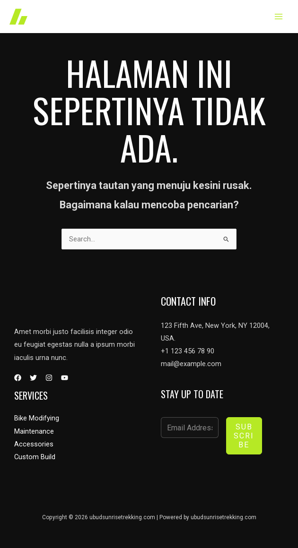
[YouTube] (64, 377)
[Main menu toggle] (279, 16)
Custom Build (34, 457)
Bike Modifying (36, 418)
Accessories (33, 444)
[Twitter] (33, 377)
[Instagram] (49, 377)
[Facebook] (17, 377)
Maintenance (34, 431)
